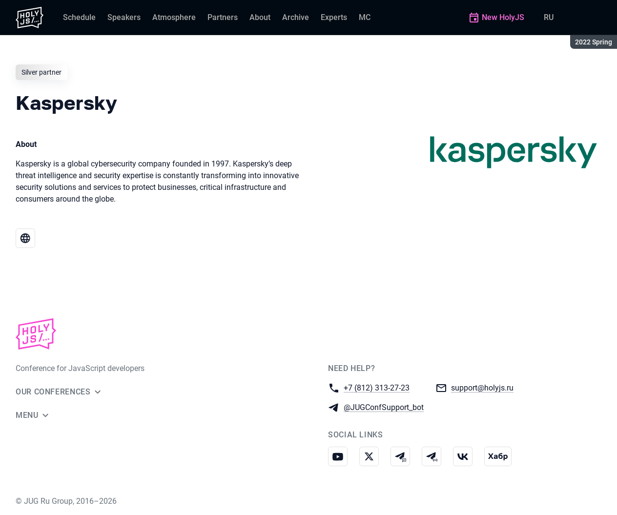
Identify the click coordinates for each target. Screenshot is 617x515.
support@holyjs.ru (482, 387)
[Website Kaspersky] (25, 238)
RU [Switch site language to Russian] (549, 17)
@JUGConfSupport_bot (384, 407)
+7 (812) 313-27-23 (377, 387)
